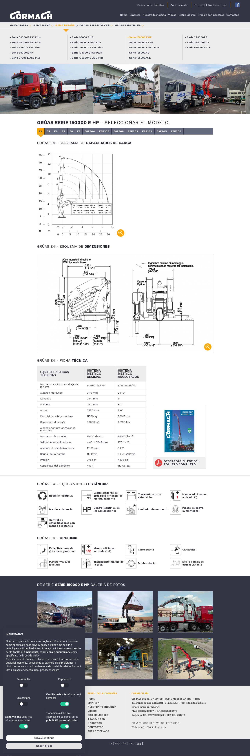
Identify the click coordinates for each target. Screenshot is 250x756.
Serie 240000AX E (198, 42)
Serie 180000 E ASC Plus (144, 47)
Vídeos (172, 15)
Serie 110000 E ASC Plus (86, 42)
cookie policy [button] (32, 655)
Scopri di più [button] (44, 745)
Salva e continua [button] (44, 738)
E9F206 (199, 131)
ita (195, 4)
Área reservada (98, 731)
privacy (136, 723)
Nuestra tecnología (154, 15)
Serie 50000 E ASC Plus (26, 37)
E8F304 (101, 131)
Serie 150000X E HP (141, 42)
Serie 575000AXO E (199, 47)
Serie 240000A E (197, 37)
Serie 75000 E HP (22, 52)
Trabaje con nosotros (211, 15)
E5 (51, 131)
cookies (148, 723)
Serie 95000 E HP (82, 37)
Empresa (135, 15)
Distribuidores (187, 15)
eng (202, 4)
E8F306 (117, 131)
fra (210, 4)
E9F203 (150, 131)
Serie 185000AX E (140, 57)
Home (123, 15)
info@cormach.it (149, 707)
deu (217, 4)
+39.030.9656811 (153, 703)
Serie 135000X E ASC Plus (87, 57)
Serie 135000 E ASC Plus (87, 52)
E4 (41, 131)
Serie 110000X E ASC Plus (87, 47)
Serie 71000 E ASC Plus (26, 47)
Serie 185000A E (139, 52)
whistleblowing (167, 723)
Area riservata (179, 4)
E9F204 (166, 131)
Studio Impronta (156, 727)
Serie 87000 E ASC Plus (26, 57)
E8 (79, 131)
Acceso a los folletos (150, 4)
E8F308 (134, 131)
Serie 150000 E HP (140, 37)
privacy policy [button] (39, 644)
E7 (69, 131)
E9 (88, 131)
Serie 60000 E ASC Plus (26, 42)
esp (225, 4)
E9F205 (183, 131)
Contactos (232, 15)
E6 (60, 131)
